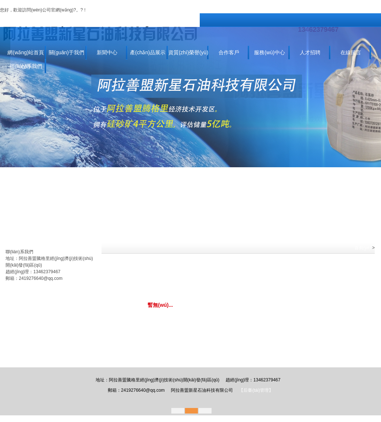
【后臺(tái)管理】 (256, 390)
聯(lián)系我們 (133, 10)
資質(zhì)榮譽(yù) (188, 52)
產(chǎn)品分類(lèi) (24, 245)
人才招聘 (310, 52)
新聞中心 (107, 52)
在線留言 (350, 52)
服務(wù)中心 (269, 52)
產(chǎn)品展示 (147, 52)
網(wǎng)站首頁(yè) (25, 54)
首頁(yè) (362, 247)
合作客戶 (229, 52)
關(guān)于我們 (102, 10)
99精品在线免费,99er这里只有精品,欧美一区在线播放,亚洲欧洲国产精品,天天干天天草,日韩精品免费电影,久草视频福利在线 (121, 3)
